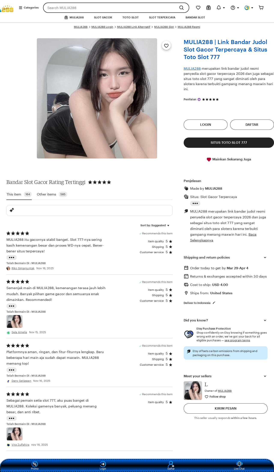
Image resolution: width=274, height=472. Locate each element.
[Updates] (221, 8)
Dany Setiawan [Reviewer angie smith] (21, 380)
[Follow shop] (215, 397)
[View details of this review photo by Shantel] (14, 434)
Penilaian (190, 99)
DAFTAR (252, 125)
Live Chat (239, 465)
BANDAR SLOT (195, 17)
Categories (29, 8)
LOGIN (205, 125)
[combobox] (109, 8)
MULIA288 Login (102, 26)
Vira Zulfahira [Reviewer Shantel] (20, 444)
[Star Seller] (199, 99)
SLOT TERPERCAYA (162, 17)
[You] (249, 8)
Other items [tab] (52, 194)
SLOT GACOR (103, 17)
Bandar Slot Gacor (27, 182)
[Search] (182, 8)
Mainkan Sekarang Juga (228, 159)
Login (103, 465)
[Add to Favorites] (166, 45)
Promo (35, 465)
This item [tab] (19, 194)
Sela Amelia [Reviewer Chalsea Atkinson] (19, 332)
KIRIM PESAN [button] (226, 408)
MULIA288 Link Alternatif (133, 26)
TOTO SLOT (130, 17)
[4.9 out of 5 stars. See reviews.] (211, 99)
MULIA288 (81, 26)
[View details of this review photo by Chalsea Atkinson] (14, 321)
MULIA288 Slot (164, 26)
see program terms (237, 340)
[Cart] (261, 8)
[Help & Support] (235, 8)
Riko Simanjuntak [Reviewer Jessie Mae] (23, 268)
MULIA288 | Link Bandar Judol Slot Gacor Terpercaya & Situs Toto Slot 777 (225, 49)
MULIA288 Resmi (189, 26)
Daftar (171, 465)
